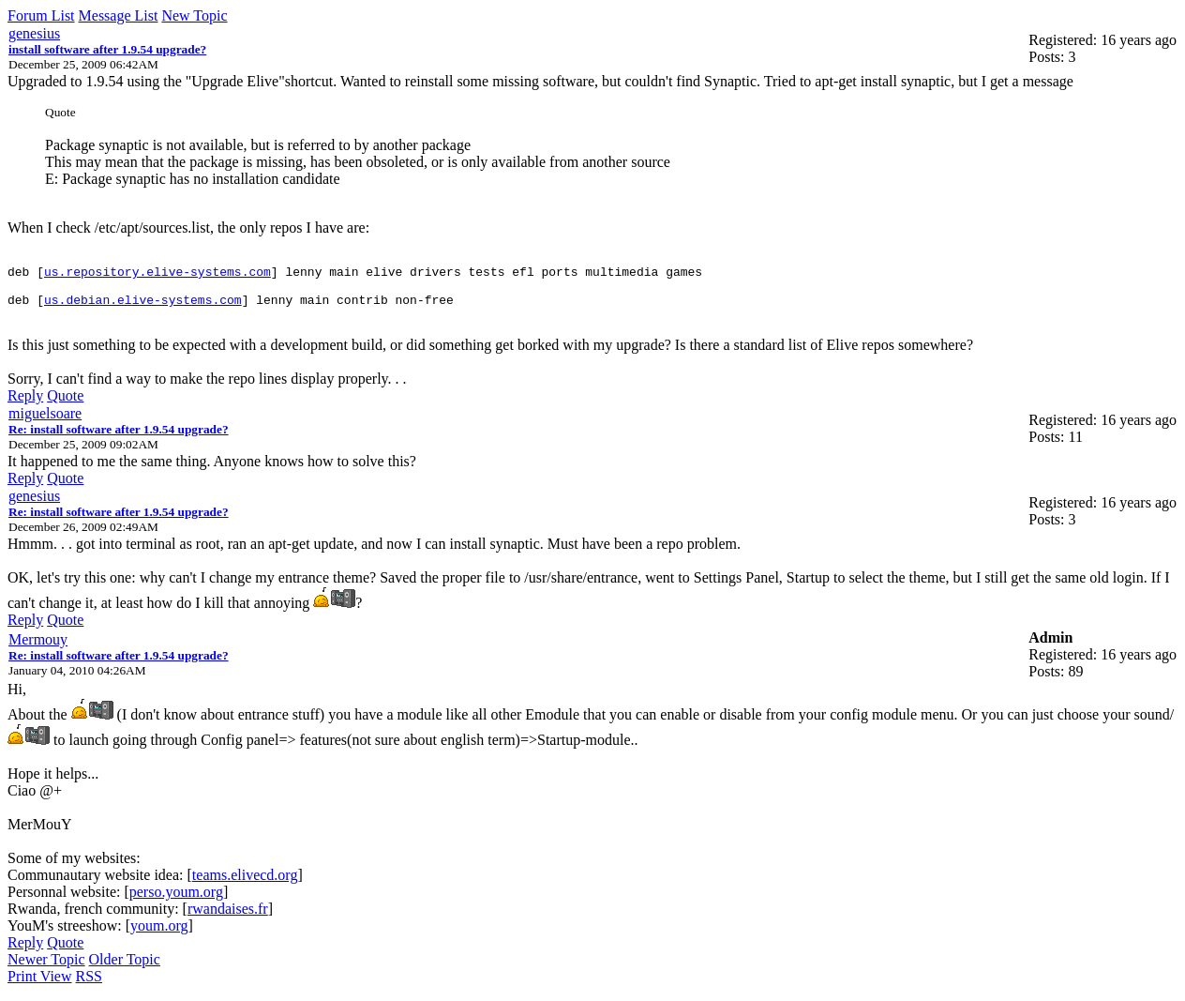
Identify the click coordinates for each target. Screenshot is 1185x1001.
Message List (118, 15)
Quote (65, 404)
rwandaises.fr (228, 917)
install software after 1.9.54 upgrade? (107, 49)
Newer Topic (46, 968)
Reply (25, 404)
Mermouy (38, 648)
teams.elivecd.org (245, 883)
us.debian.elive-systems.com (143, 307)
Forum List (41, 15)
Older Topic (124, 968)
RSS (89, 985)
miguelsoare (45, 422)
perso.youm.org (176, 900)
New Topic (194, 15)
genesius (34, 33)
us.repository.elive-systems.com (157, 273)
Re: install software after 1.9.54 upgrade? (118, 438)
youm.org (159, 934)
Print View (40, 985)
